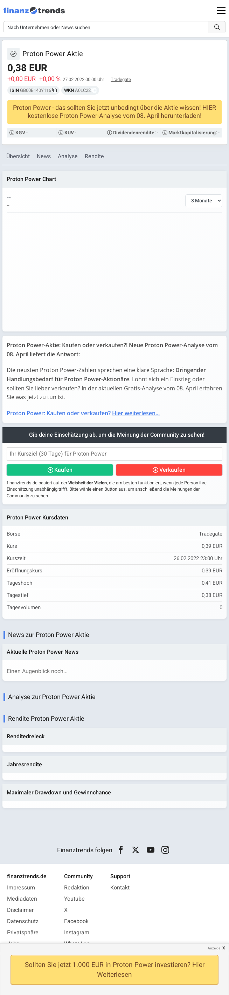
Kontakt (120, 887)
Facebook (76, 921)
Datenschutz (23, 921)
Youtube (74, 899)
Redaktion (76, 887)
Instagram (76, 932)
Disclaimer (20, 910)
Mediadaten (22, 899)
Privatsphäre (23, 932)
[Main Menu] (221, 10)
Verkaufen (172, 470)
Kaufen (63, 470)
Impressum (21, 887)
